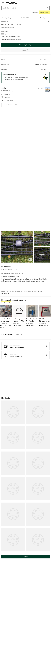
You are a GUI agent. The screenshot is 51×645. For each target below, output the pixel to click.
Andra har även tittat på (11, 334)
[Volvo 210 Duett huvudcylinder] (6, 311)
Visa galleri (41, 255)
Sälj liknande (5, 293)
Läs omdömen (7, 105)
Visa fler (25, 556)
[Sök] (47, 8)
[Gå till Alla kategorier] (5, 18)
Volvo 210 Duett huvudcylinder (5, 320)
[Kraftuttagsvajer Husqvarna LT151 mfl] (19, 311)
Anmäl (40, 291)
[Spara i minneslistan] (25, 50)
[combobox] (26, 8)
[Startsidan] (11, 3)
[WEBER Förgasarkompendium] (45, 311)
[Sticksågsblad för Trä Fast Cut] (32, 311)
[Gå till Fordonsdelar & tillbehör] (18, 18)
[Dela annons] (48, 21)
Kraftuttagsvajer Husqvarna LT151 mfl (18, 320)
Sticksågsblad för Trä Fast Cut (32, 320)
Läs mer (18, 36)
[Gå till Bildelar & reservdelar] (33, 18)
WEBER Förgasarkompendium (45, 320)
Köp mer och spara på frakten (13, 300)
